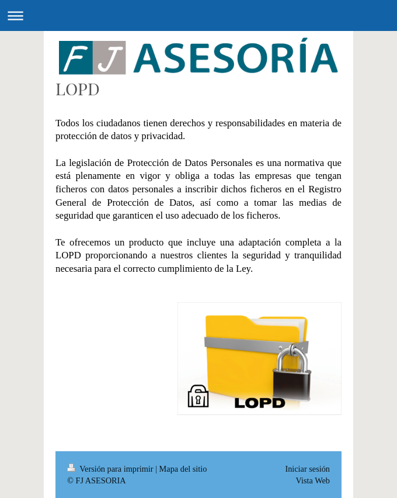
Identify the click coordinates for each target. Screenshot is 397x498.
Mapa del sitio (183, 468)
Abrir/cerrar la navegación (198, 15)
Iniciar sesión (307, 468)
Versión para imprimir (111, 468)
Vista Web (313, 480)
